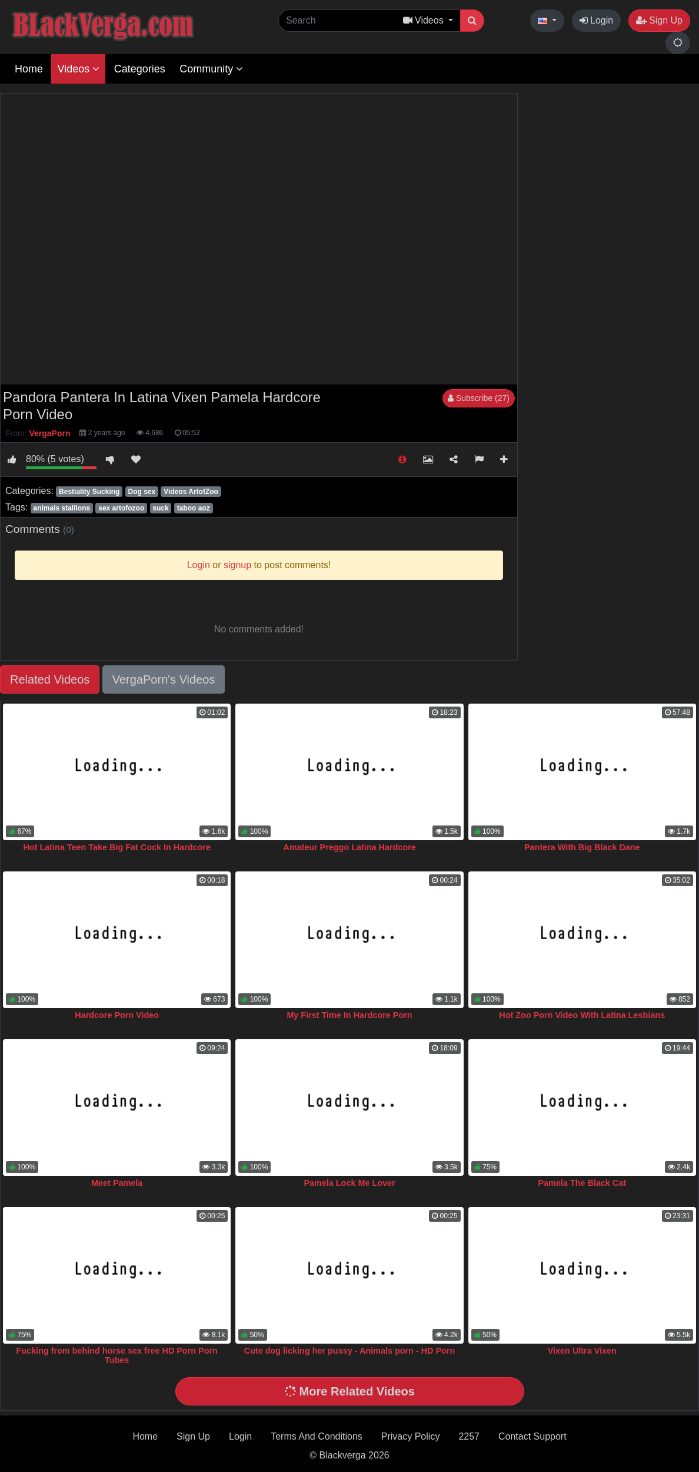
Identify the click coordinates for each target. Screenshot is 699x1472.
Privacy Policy (410, 1436)
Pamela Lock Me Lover (349, 1183)
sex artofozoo (121, 508)
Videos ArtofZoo (191, 492)
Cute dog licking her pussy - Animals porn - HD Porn (349, 1350)
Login (597, 20)
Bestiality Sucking (89, 492)
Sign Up (659, 20)
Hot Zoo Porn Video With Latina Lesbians (582, 1015)
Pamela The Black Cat (582, 1183)
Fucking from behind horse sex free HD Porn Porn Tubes (117, 1355)
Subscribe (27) (479, 398)
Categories (139, 69)
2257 (469, 1436)
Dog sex (141, 492)
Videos (78, 69)
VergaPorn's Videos (163, 679)
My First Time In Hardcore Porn (349, 1015)
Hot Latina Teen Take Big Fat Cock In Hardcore (117, 847)
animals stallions (61, 508)
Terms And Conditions (316, 1436)
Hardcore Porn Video (117, 1015)
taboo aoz (193, 508)
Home (29, 69)
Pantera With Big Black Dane (582, 847)
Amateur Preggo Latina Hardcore (349, 847)
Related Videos (49, 679)
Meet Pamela (116, 1183)
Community (211, 69)
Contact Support (532, 1436)
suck (160, 508)
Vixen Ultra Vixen (582, 1350)
